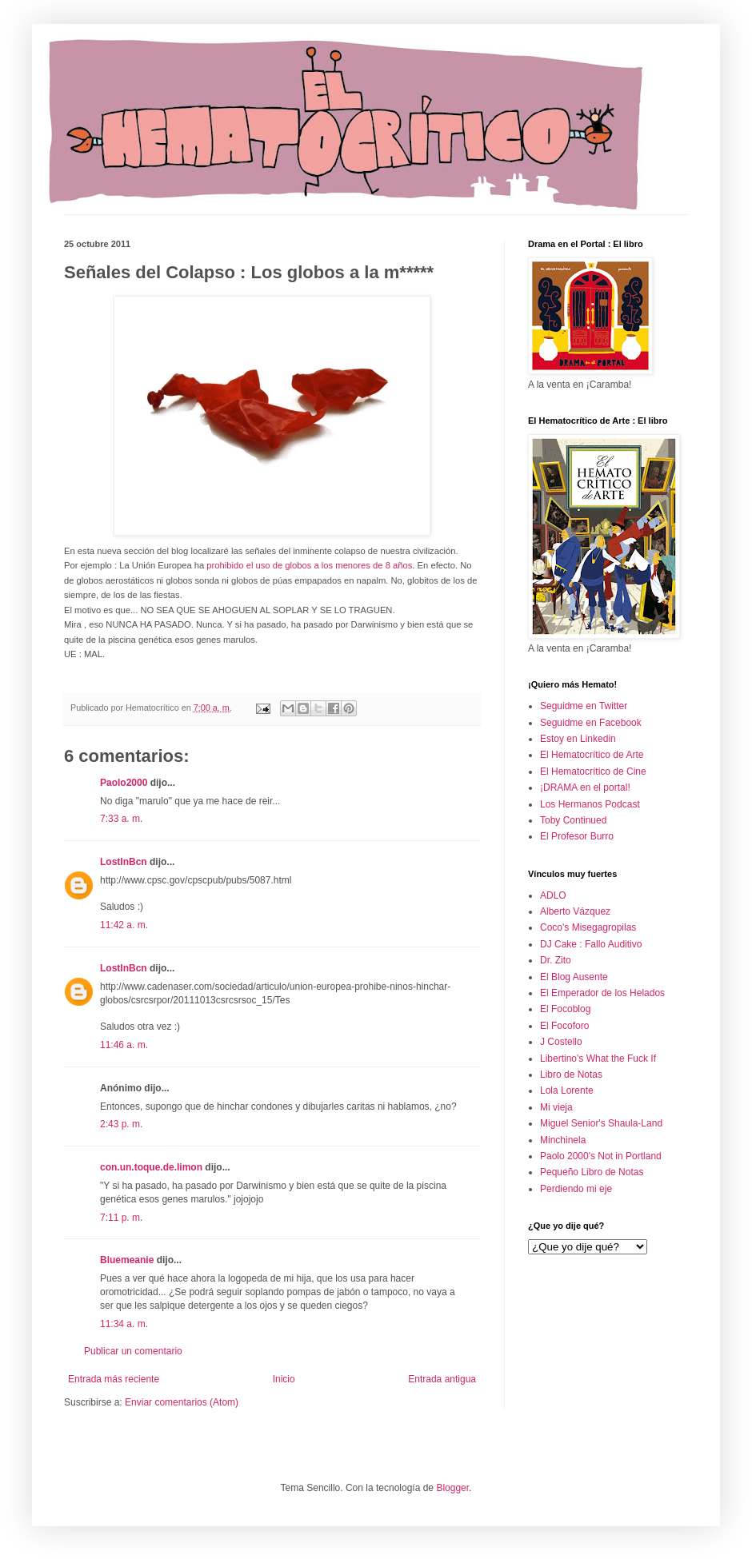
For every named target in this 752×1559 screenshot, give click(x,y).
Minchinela (563, 1140)
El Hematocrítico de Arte (591, 754)
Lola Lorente (567, 1090)
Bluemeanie (127, 1260)
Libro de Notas (571, 1074)
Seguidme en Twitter (583, 706)
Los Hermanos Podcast (590, 804)
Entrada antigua (442, 1379)
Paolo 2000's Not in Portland (601, 1156)
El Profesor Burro (577, 836)
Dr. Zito (555, 960)
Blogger (452, 1487)
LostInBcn (123, 861)
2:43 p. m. (121, 1124)
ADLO (553, 895)
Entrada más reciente (113, 1379)
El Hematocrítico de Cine (593, 771)
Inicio (284, 1379)
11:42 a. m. (124, 925)
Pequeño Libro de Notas (591, 1172)
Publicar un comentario (133, 1351)
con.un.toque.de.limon (151, 1167)
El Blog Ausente (574, 977)
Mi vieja (556, 1107)
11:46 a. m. (124, 1045)
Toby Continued (573, 820)
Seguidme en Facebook (591, 722)
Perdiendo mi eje (576, 1188)
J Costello (561, 1041)
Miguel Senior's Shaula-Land (601, 1123)
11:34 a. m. (124, 1324)
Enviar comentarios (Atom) (181, 1402)
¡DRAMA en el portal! (585, 787)
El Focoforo (564, 1025)
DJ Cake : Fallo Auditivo (591, 944)
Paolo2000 (123, 782)
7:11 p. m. (121, 1217)
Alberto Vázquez (575, 911)
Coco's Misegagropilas (588, 927)
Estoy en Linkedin (578, 738)
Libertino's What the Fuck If (598, 1058)
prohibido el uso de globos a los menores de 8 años (308, 565)
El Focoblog (565, 1009)
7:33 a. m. (121, 818)
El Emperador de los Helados (602, 993)
